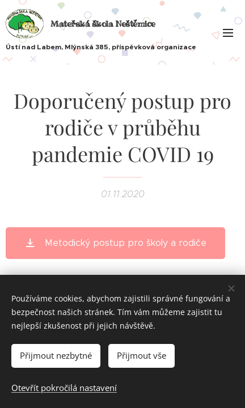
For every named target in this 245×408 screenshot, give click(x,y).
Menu (228, 32)
